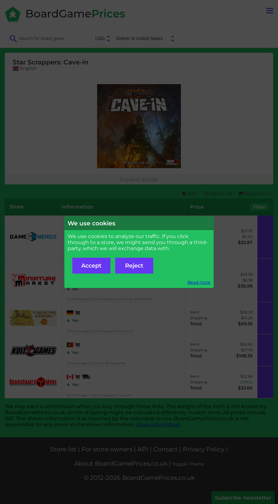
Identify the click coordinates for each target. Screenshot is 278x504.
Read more (199, 282)
